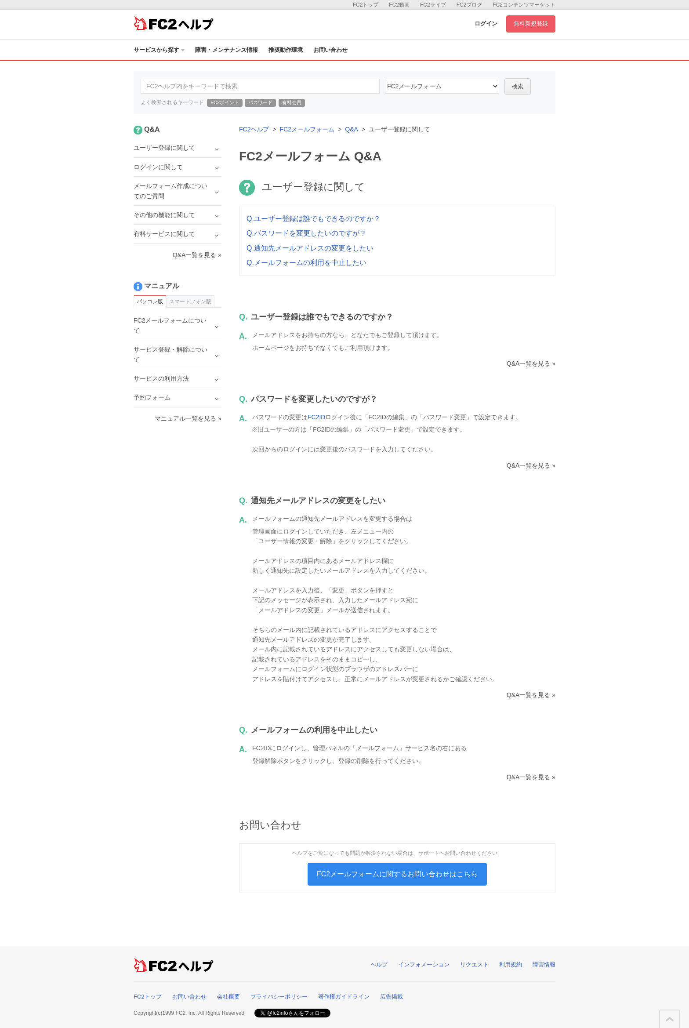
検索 (517, 86)
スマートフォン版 (190, 301)
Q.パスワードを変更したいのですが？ (306, 233)
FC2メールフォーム (307, 129)
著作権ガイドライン (344, 996)
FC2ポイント (224, 102)
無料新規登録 (531, 23)
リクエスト (474, 964)
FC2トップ (366, 5)
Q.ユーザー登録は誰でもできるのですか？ (314, 218)
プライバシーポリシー (279, 996)
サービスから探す (159, 50)
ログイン (486, 23)
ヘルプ (379, 964)
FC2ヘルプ (254, 129)
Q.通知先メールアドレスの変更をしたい (310, 248)
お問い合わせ (330, 50)
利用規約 (510, 964)
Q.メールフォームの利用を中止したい (306, 262)
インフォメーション (424, 964)
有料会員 (291, 102)
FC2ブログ (469, 5)
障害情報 (544, 964)
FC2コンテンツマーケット (524, 5)
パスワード (260, 102)
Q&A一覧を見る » (531, 363)
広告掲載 (391, 996)
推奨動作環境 (285, 50)
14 (442, 86)
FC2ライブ (433, 5)
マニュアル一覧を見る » (188, 418)
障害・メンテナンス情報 (226, 50)
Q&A (351, 129)
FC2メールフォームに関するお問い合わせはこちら (397, 874)
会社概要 (228, 996)
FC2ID (316, 417)
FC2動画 (399, 5)
